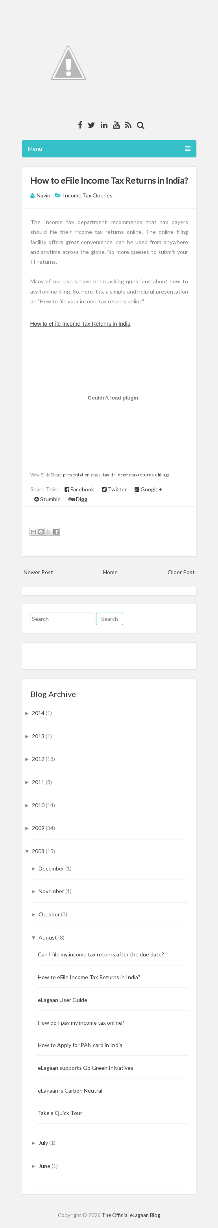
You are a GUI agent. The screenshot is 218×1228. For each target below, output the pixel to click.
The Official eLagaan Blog (131, 1215)
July (44, 1142)
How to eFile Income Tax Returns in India (80, 324)
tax (106, 474)
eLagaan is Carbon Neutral (70, 1090)
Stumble (47, 499)
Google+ (148, 489)
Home (110, 572)
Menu (109, 148)
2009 (39, 828)
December (52, 868)
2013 (39, 736)
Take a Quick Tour (60, 1112)
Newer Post (38, 572)
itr (113, 474)
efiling (161, 474)
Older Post (181, 572)
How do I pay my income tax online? (81, 1022)
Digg (77, 499)
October (50, 914)
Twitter (114, 489)
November (52, 891)
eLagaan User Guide (62, 999)
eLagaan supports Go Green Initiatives (85, 1067)
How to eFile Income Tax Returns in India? (109, 180)
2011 (39, 782)
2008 (39, 851)
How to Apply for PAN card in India (80, 1045)
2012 (39, 758)
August (48, 937)
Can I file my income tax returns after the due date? (101, 954)
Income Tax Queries (88, 195)
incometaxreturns (135, 474)
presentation (76, 474)
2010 (39, 805)
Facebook (79, 489)
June (45, 1165)
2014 (39, 713)
